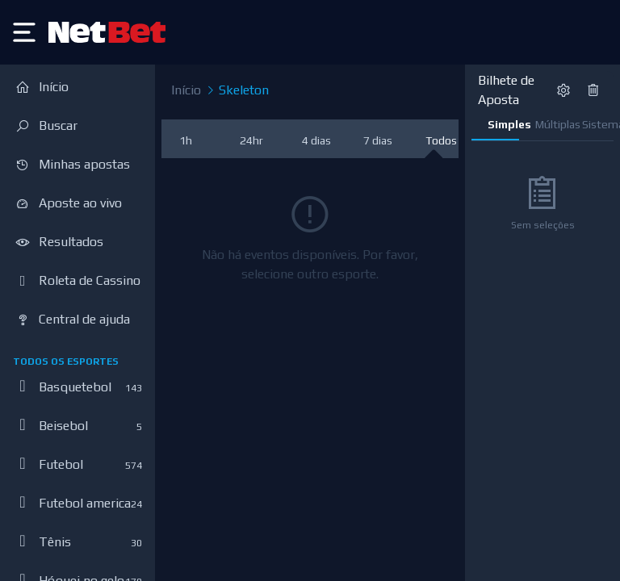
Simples (503, 124)
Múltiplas (551, 124)
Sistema (598, 124)
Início (186, 90)
